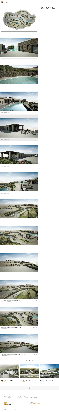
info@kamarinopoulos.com (24, 401)
